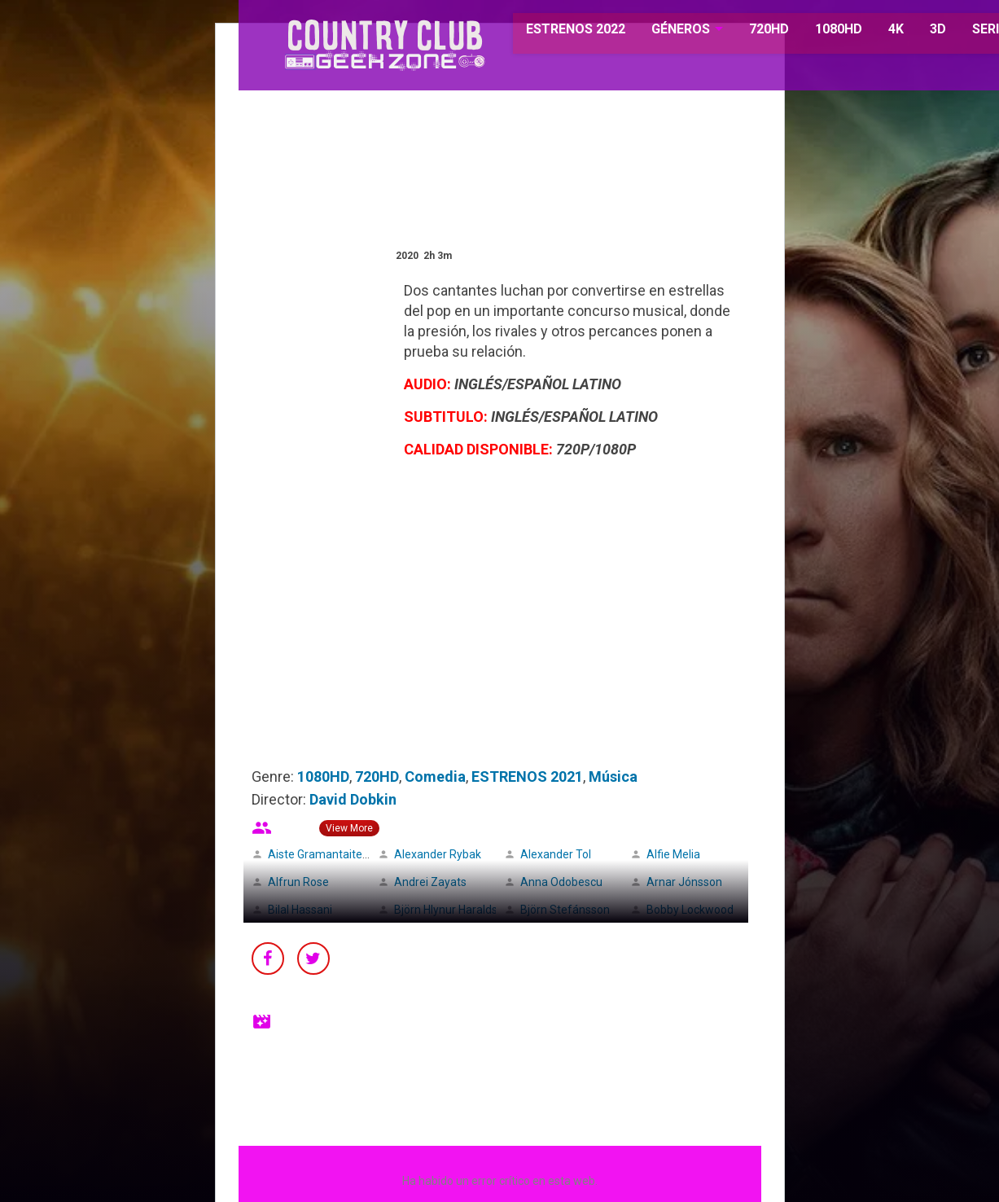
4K (875, 32)
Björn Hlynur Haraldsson (455, 909)
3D (917, 32)
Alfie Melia (673, 854)
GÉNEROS (661, 32)
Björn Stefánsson (565, 909)
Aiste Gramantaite (315, 854)
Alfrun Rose (298, 881)
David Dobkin (353, 799)
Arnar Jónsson (684, 881)
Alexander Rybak (437, 854)
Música (613, 776)
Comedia (435, 776)
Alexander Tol (555, 854)
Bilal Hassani (300, 909)
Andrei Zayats (430, 881)
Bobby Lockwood (690, 909)
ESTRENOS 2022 (557, 32)
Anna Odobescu (561, 881)
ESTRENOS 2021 (527, 776)
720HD (749, 32)
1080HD (818, 32)
